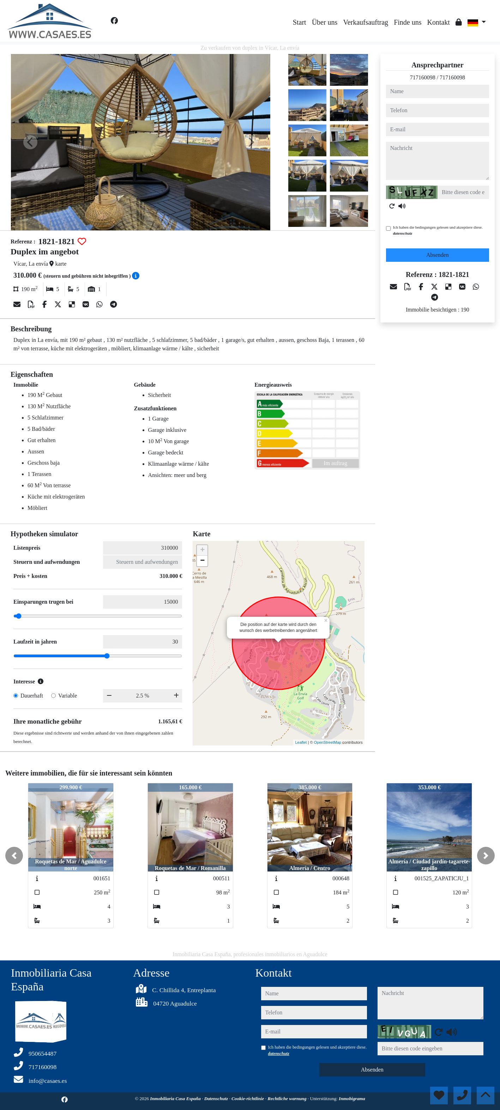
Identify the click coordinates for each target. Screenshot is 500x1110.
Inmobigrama (352, 1098)
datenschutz (402, 233)
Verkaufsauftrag (365, 22)
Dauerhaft (31, 696)
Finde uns (407, 22)
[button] (14, 855)
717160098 (422, 77)
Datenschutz (216, 1098)
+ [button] (202, 550)
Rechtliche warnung (287, 1098)
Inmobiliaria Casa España (176, 1098)
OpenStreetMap (328, 742)
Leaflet (301, 742)
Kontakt (438, 22)
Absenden (437, 255)
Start (299, 22)
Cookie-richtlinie (248, 1098)
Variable (67, 696)
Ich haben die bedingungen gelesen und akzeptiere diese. (438, 230)
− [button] (202, 561)
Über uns (325, 22)
